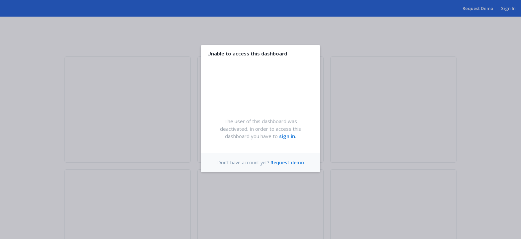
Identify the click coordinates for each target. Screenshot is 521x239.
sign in (287, 136)
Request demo (287, 162)
